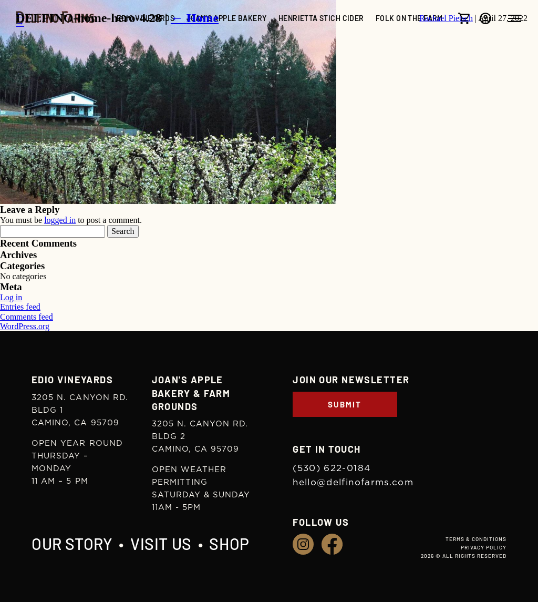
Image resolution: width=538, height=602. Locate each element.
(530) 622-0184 (331, 468)
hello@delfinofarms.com (353, 482)
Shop (229, 543)
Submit (345, 404)
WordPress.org (24, 326)
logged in (60, 220)
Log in (11, 297)
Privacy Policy (483, 547)
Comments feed (26, 316)
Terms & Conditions (476, 539)
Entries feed (20, 306)
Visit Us (161, 543)
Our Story (72, 543)
